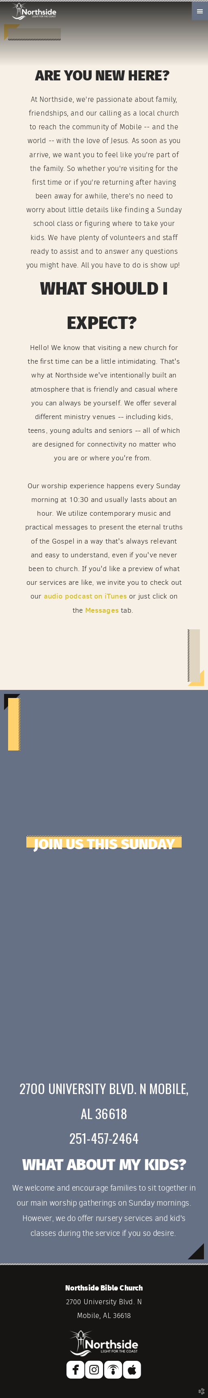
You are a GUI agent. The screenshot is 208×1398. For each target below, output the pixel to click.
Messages (102, 610)
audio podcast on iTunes (85, 596)
